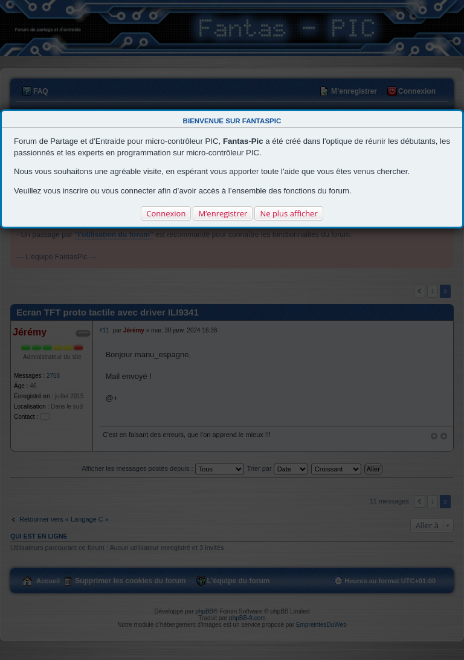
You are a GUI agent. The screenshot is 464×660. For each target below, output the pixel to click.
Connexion (165, 213)
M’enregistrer (222, 213)
